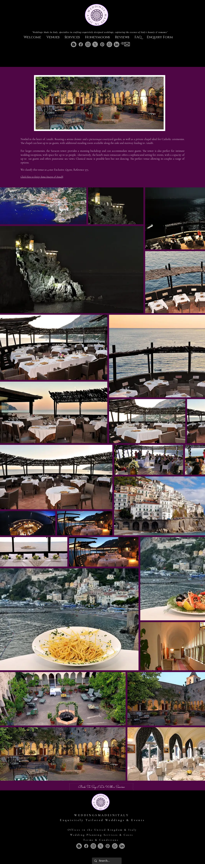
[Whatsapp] (109, 44)
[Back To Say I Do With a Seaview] (101, 786)
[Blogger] (73, 44)
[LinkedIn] (116, 44)
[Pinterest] (102, 44)
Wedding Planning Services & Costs (101, 834)
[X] (95, 44)
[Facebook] (81, 44)
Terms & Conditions (101, 839)
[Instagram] (88, 44)
